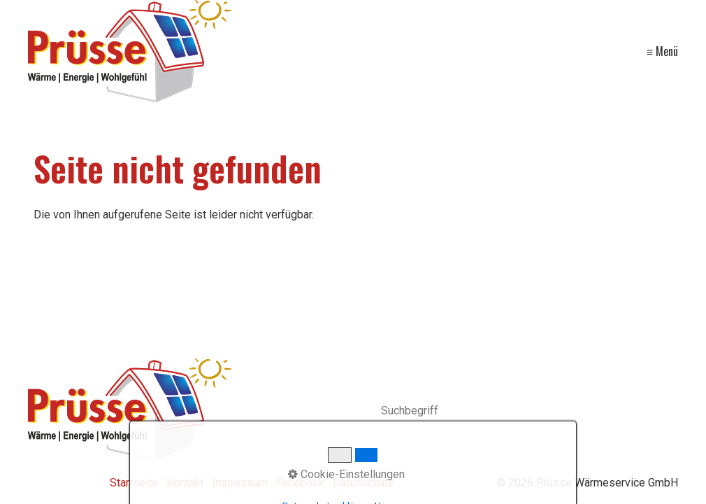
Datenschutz (363, 482)
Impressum (240, 482)
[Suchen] (670, 411)
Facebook (300, 482)
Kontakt (184, 482)
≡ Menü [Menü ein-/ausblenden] (662, 51)
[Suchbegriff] (530, 412)
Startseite (134, 482)
